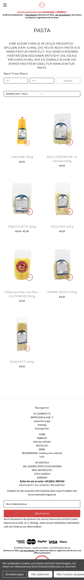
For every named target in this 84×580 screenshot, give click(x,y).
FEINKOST (42, 438)
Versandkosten (31, 15)
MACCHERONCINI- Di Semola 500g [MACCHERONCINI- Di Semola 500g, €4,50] (62, 159)
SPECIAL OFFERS (42, 441)
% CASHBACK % (42, 413)
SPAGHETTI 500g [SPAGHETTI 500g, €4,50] (22, 361)
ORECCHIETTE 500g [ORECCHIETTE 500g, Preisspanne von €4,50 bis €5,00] (22, 226)
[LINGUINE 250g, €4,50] (22, 129)
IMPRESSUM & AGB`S (42, 417)
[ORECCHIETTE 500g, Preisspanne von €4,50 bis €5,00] (22, 199)
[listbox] (33, 94)
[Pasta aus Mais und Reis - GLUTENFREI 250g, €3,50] (22, 264)
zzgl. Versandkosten (62, 15)
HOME (42, 434)
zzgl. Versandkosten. (27, 551)
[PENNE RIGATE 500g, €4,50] (62, 264)
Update (68, 80)
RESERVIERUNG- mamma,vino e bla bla (42, 453)
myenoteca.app (42, 421)
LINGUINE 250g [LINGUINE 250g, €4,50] (22, 157)
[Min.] (16, 80)
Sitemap (42, 424)
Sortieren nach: (13, 93)
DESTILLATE (42, 445)
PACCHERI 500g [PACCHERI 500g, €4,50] (62, 226)
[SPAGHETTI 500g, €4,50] (22, 334)
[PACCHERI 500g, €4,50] (62, 199)
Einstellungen (15, 574)
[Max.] (42, 80)
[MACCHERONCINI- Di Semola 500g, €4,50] (62, 129)
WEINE (42, 449)
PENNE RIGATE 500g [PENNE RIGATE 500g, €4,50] (62, 292)
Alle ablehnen (40, 574)
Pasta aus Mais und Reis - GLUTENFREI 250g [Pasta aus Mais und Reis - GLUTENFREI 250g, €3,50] (21, 294)
